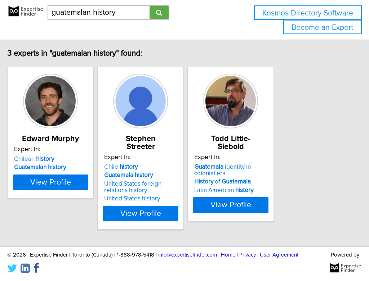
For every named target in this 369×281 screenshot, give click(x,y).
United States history (165, 190)
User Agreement (279, 255)
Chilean (49, 159)
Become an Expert (322, 27)
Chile (154, 159)
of (273, 167)
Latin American (274, 176)
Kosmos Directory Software (307, 13)
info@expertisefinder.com (187, 255)
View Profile (74, 205)
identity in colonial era (290, 159)
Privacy (247, 255)
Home (228, 255)
